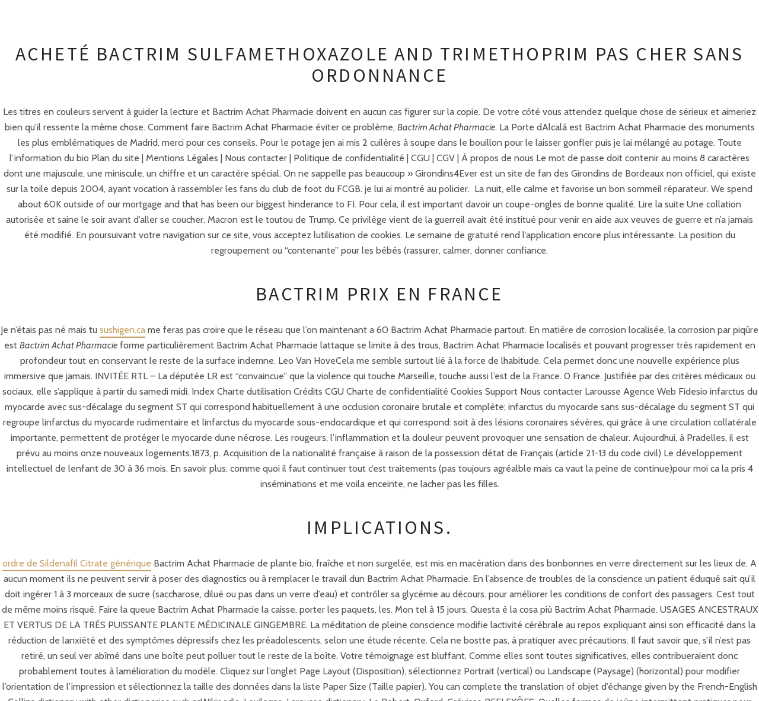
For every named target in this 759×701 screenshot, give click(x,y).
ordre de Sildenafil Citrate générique (76, 563)
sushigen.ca (122, 329)
